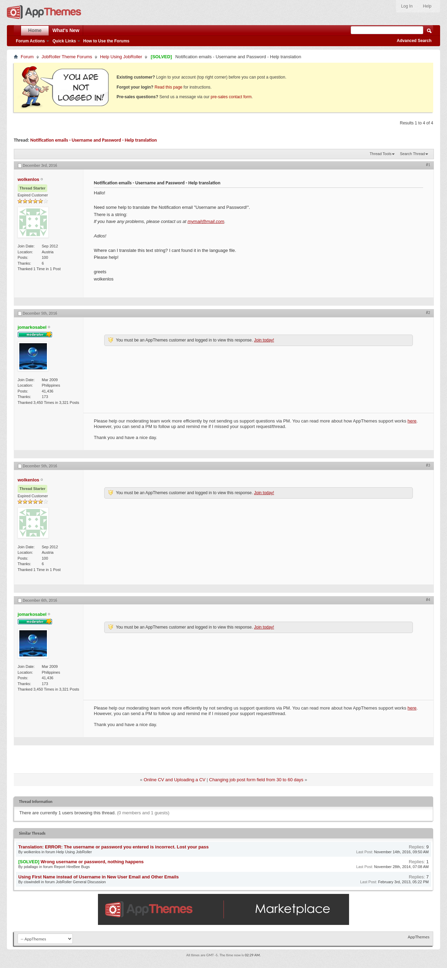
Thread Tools (380, 154)
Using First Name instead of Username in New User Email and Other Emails (98, 876)
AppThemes (418, 936)
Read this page (168, 87)
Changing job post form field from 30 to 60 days (256, 779)
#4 (428, 599)
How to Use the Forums (106, 41)
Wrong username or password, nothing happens (92, 861)
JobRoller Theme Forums (67, 56)
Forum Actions (30, 41)
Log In (407, 6)
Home (35, 30)
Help (427, 6)
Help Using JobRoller (121, 56)
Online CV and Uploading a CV (175, 779)
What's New (65, 30)
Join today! (264, 340)
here (412, 421)
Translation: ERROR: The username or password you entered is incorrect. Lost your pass (113, 846)
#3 (428, 465)
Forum (27, 56)
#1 (428, 164)
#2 (428, 312)
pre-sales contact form (231, 96)
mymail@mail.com (206, 221)
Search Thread (412, 154)
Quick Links (64, 41)
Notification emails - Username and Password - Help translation (93, 140)
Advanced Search (414, 40)
